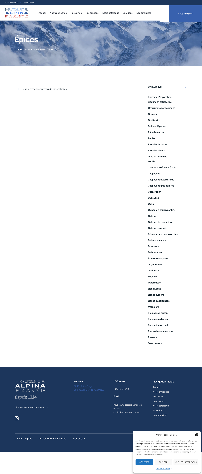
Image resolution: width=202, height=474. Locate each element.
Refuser (163, 462)
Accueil (42, 12)
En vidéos (128, 12)
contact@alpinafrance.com (126, 412)
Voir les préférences (186, 462)
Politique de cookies (163, 469)
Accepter (144, 462)
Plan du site (79, 438)
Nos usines (76, 12)
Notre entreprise (58, 12)
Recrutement (28, 2)
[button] (197, 435)
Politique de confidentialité (52, 438)
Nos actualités (143, 12)
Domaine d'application (34, 49)
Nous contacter (11, 2)
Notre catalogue (110, 12)
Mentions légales (23, 438)
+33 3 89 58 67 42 (121, 389)
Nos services (92, 12)
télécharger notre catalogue (31, 408)
